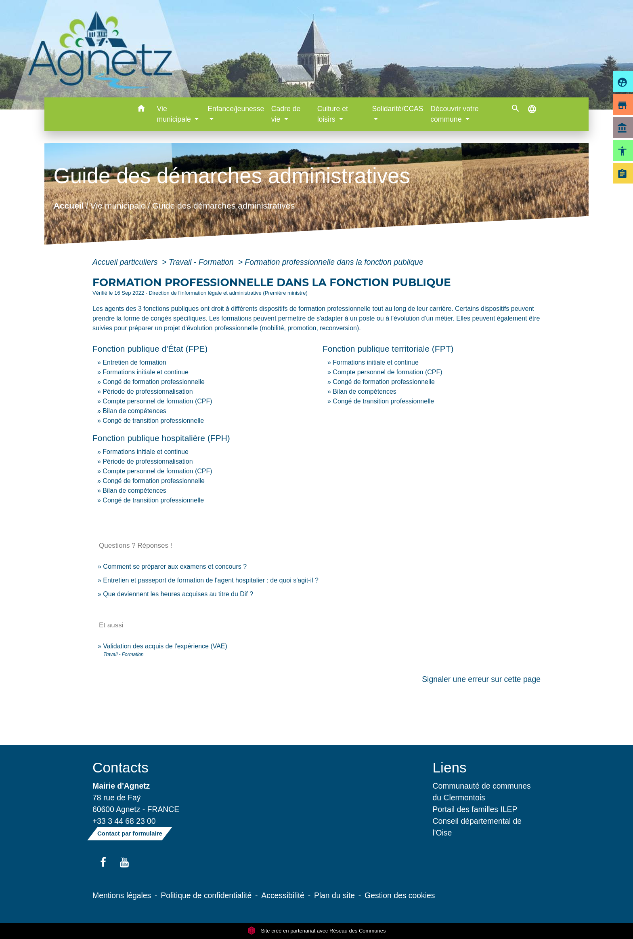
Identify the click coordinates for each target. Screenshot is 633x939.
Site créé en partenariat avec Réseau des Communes (316, 931)
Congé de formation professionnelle (154, 381)
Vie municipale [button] (175, 114)
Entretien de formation (134, 362)
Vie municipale (118, 205)
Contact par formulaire (129, 833)
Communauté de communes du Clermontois (482, 791)
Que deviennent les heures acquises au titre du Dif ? (178, 594)
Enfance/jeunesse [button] (236, 109)
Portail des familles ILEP (475, 809)
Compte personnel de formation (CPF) (157, 401)
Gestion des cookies (400, 895)
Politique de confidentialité (206, 895)
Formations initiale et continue (146, 372)
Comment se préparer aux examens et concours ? (175, 566)
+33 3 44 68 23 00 (124, 821)
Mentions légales (121, 895)
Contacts (120, 767)
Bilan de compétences (134, 410)
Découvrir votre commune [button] (454, 114)
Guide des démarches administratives (223, 205)
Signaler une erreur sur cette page (481, 679)
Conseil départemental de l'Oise (477, 827)
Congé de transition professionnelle (153, 420)
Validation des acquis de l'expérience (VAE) (165, 646)
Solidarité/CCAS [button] (397, 109)
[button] (141, 109)
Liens (450, 767)
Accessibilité (282, 895)
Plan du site (334, 895)
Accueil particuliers (126, 261)
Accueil (68, 205)
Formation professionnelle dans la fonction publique (334, 261)
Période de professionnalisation (148, 391)
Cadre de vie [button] (285, 114)
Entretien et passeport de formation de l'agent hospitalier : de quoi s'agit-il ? (211, 580)
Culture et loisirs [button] (332, 114)
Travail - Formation (202, 261)
